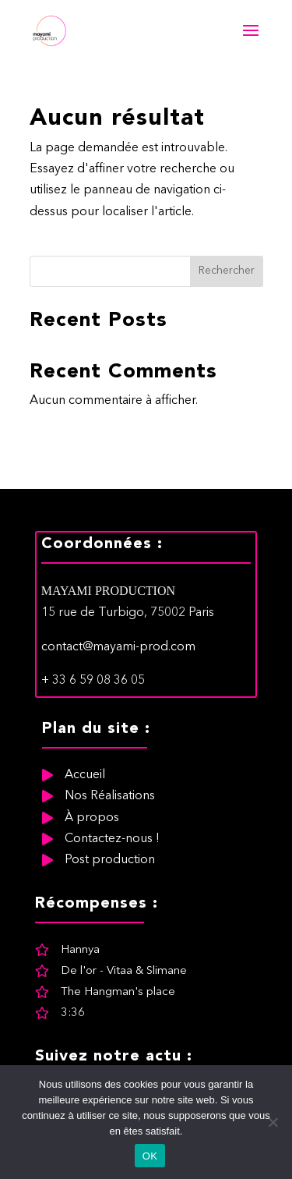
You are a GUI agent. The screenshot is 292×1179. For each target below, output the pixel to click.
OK (149, 1156)
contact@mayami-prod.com (118, 719)
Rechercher (227, 270)
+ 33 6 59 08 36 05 (93, 753)
